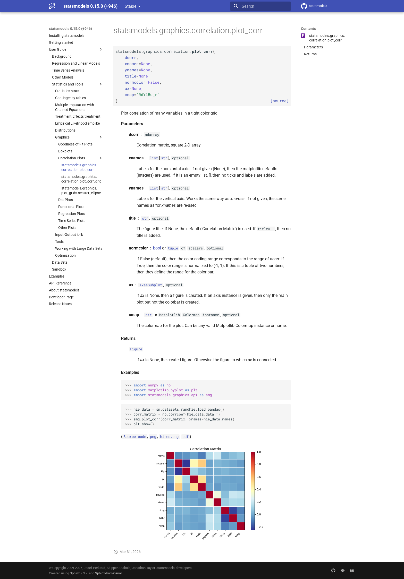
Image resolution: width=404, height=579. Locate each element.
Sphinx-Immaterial (108, 573)
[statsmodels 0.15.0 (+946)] (52, 6)
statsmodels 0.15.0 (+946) (70, 29)
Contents (308, 29)
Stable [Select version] (130, 6)
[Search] (260, 6)
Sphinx (75, 573)
